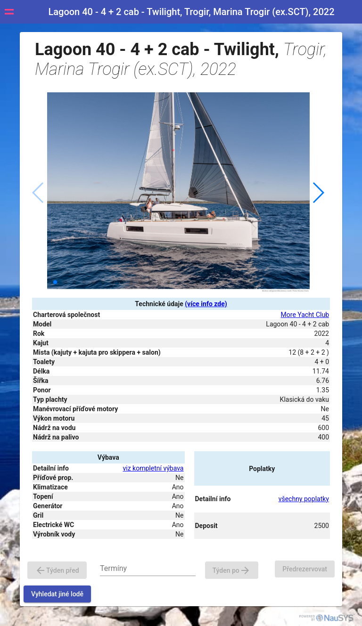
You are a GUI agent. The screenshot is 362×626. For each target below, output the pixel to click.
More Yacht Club (305, 314)
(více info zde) (206, 304)
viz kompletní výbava (153, 468)
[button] (318, 192)
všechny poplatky (304, 499)
